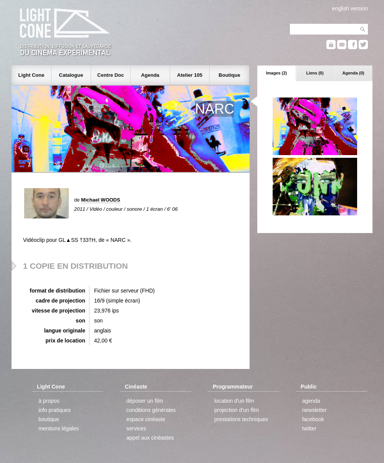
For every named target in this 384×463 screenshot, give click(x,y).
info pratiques (54, 410)
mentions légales (58, 428)
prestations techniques (241, 419)
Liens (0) (314, 73)
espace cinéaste (145, 419)
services (136, 428)
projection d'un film (236, 410)
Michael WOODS (100, 200)
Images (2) (276, 73)
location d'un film (234, 401)
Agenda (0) (353, 73)
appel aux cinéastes (150, 438)
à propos (48, 401)
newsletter (314, 410)
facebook (313, 419)
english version (350, 8)
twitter (309, 428)
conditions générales (150, 410)
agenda (311, 401)
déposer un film (144, 401)
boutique (48, 419)
